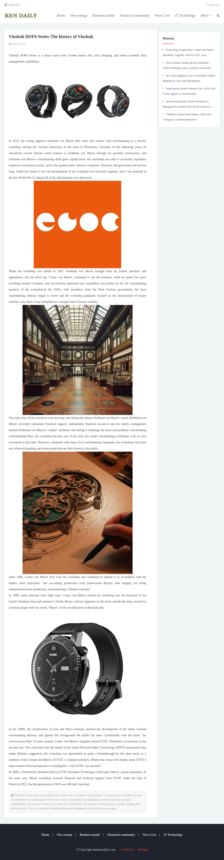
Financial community (134, 15)
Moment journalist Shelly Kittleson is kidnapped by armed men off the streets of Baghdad (187, 105)
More (206, 15)
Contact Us (213, 5)
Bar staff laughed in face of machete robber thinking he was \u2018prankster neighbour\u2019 (189, 79)
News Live (162, 15)
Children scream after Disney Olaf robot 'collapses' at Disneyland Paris (187, 117)
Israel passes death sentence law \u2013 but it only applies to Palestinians (189, 91)
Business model (104, 15)
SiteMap (142, 849)
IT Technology (185, 15)
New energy (78, 15)
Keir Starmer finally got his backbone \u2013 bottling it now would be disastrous (187, 65)
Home (61, 15)
